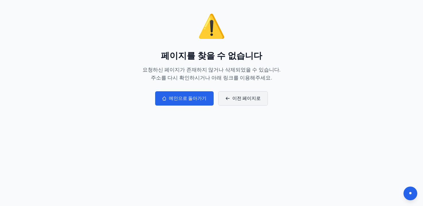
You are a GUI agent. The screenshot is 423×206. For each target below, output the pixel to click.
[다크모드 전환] (410, 193)
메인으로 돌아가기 (184, 98)
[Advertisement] (212, 148)
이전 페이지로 (243, 98)
